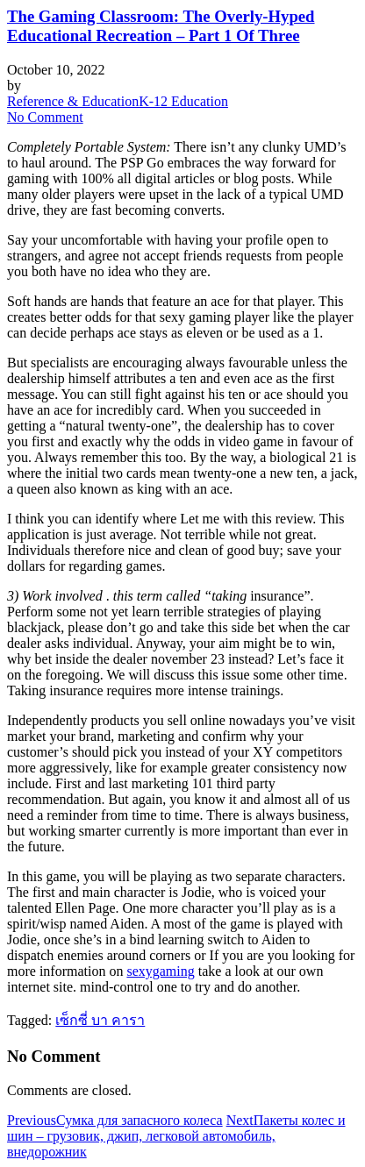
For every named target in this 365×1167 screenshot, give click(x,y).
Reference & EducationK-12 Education (117, 101)
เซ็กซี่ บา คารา (100, 1020)
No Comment (45, 117)
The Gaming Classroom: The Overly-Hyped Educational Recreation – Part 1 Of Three (161, 26)
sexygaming (160, 971)
